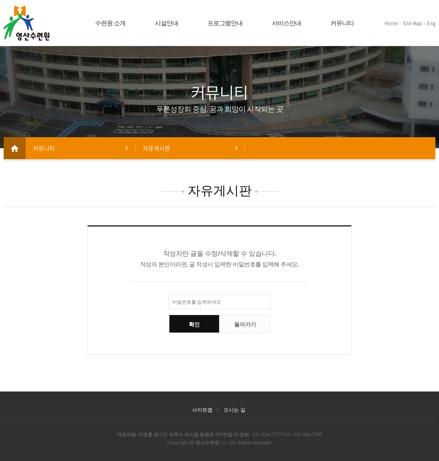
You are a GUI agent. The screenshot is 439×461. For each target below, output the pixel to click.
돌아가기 (245, 324)
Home (391, 22)
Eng (431, 22)
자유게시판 (156, 148)
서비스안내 (286, 23)
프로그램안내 (225, 23)
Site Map (412, 22)
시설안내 (166, 23)
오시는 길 (234, 409)
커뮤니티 (342, 23)
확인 (194, 324)
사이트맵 (202, 409)
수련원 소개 (110, 23)
